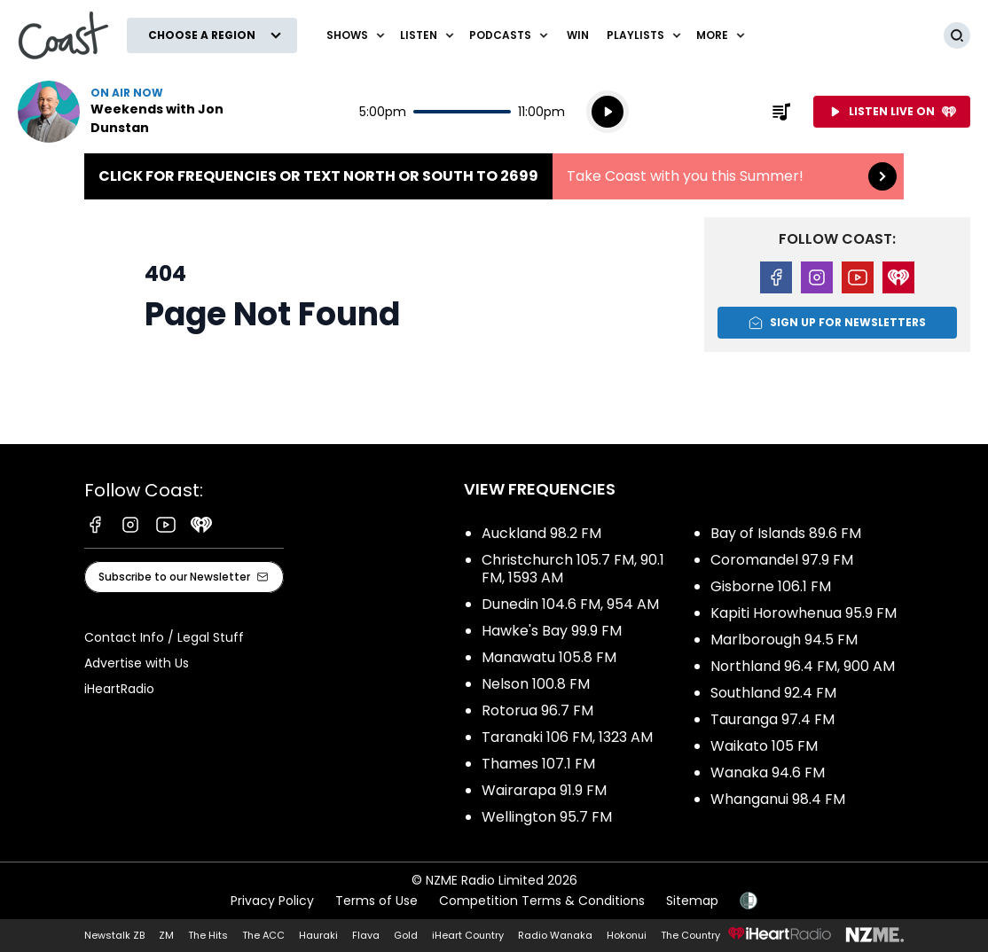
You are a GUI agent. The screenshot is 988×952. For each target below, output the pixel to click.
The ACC (263, 935)
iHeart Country (468, 935)
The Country (690, 935)
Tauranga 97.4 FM (772, 719)
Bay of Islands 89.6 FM (785, 533)
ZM (166, 935)
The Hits (208, 935)
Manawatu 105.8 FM (549, 657)
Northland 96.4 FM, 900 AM (802, 666)
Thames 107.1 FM (538, 763)
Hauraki (318, 935)
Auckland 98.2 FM (541, 533)
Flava (366, 935)
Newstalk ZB (114, 935)
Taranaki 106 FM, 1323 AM (567, 737)
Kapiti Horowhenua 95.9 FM (803, 613)
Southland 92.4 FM (773, 693)
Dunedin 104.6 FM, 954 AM (570, 604)
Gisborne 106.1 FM (770, 586)
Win (578, 35)
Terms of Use (376, 900)
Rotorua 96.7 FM (537, 710)
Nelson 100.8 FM (536, 684)
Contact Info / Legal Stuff (164, 637)
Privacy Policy (272, 900)
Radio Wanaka (555, 935)
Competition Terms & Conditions (542, 900)
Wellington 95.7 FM (547, 817)
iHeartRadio (119, 689)
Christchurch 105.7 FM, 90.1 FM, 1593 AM (573, 569)
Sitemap (692, 900)
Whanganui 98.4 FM (777, 799)
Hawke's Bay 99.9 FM (552, 630)
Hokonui (627, 935)
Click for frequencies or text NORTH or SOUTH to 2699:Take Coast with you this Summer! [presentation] (494, 176)
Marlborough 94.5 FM (784, 639)
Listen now (131, 112)
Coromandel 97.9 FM (781, 560)
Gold (406, 935)
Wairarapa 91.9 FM (544, 790)
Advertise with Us (136, 663)
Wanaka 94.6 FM (767, 772)
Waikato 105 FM (764, 746)
